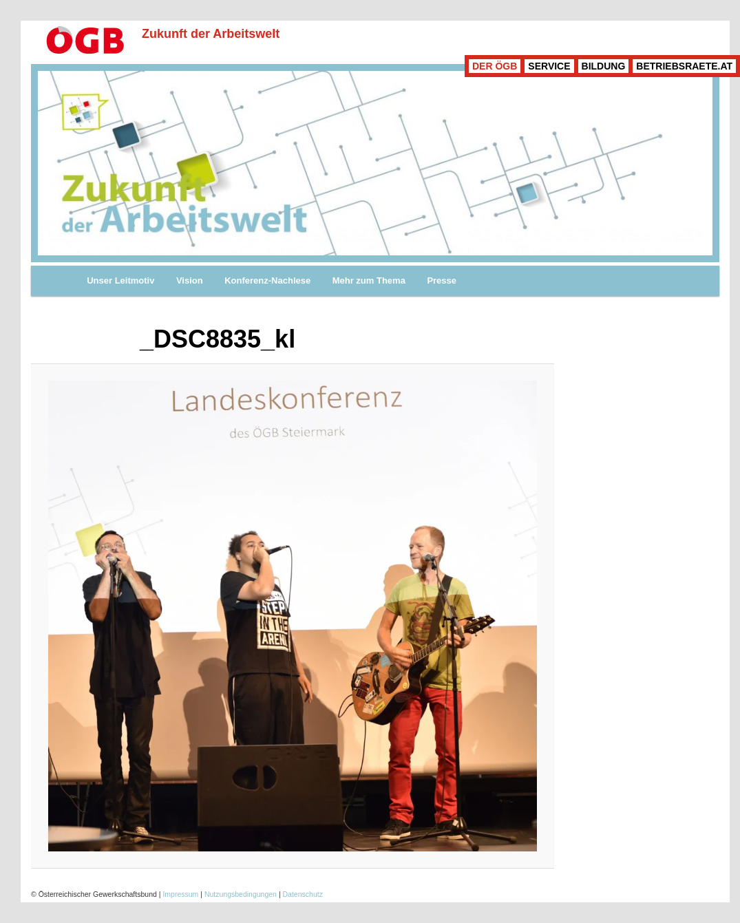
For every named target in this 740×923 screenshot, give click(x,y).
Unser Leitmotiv (120, 280)
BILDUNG (604, 66)
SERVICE (549, 66)
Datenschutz (303, 894)
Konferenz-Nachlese (267, 280)
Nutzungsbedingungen (240, 894)
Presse (441, 280)
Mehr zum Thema (368, 280)
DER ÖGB (494, 66)
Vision (189, 280)
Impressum (180, 894)
